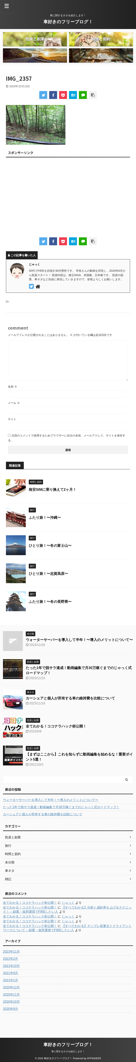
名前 (12, 397)
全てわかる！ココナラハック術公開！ (56, 737)
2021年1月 (10, 991)
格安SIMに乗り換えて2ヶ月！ (52, 501)
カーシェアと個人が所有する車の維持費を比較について (70, 709)
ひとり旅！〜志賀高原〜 (48, 585)
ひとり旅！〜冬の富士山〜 (50, 557)
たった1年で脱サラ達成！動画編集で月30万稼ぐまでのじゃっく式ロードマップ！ (61, 818)
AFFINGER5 (94, 1056)
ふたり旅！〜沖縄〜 (45, 529)
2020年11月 (11, 1005)
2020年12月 (11, 998)
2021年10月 (11, 977)
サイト (12, 430)
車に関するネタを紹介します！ (68, 1049)
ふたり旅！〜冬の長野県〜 (50, 613)
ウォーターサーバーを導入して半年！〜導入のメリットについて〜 (79, 651)
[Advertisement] (68, 210)
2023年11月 (11, 962)
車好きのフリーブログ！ (68, 21)
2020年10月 (11, 1012)
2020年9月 (10, 1020)
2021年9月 (10, 984)
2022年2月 (10, 970)
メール (14, 414)
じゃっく (68, 914)
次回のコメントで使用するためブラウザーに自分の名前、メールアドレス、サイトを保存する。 (66, 449)
